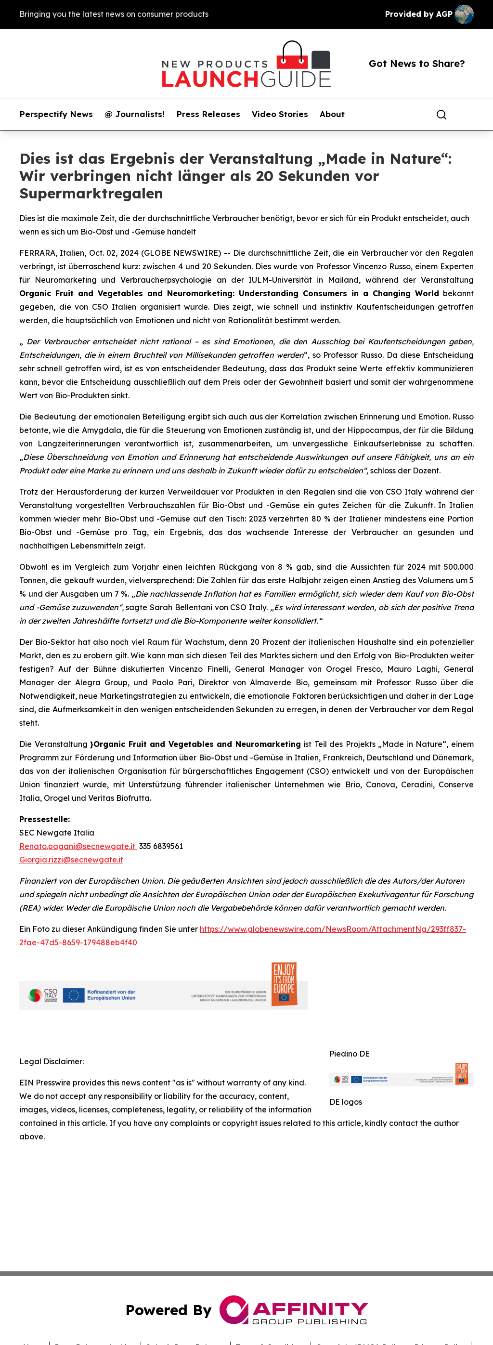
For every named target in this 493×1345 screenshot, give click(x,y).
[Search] (441, 115)
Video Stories (280, 114)
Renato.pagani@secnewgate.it (78, 846)
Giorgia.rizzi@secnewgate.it (71, 859)
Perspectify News (56, 114)
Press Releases (208, 114)
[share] (467, 114)
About (332, 114)
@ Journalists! (134, 114)
